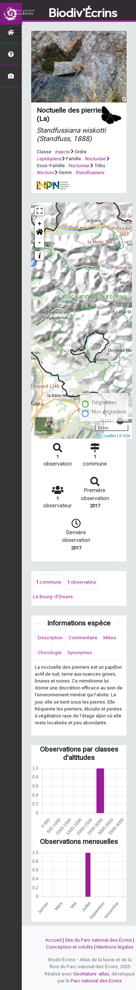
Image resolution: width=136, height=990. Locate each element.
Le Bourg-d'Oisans (53, 596)
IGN (126, 436)
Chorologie (50, 652)
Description (50, 637)
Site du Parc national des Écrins (98, 940)
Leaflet (110, 436)
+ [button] (40, 224)
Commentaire (83, 637)
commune (48, 582)
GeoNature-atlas (91, 974)
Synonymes (79, 652)
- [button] (40, 242)
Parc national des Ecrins (96, 980)
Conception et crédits (69, 947)
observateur (81, 582)
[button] (39, 233)
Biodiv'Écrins (83, 13)
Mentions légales (114, 947)
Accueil (53, 940)
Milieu (109, 637)
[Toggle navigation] (16, 31)
